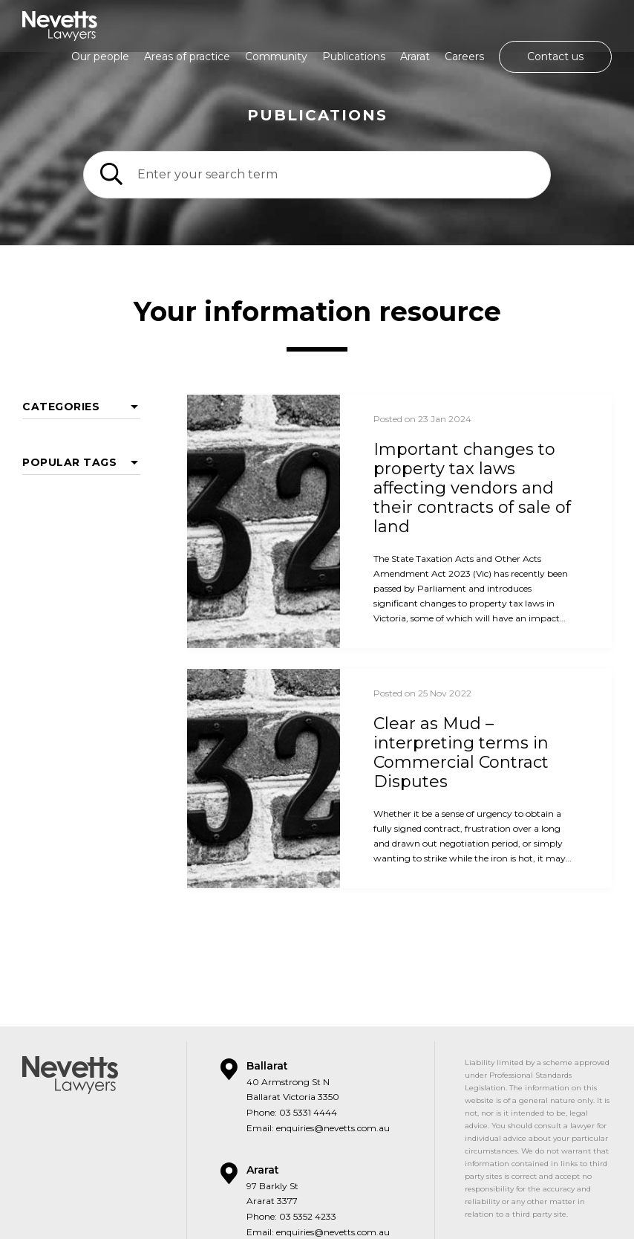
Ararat (415, 56)
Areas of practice (187, 56)
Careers (464, 56)
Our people (100, 56)
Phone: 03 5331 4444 (291, 1043)
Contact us (555, 56)
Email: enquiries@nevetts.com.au (318, 1058)
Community (276, 56)
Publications (353, 56)
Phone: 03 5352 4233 (291, 1147)
